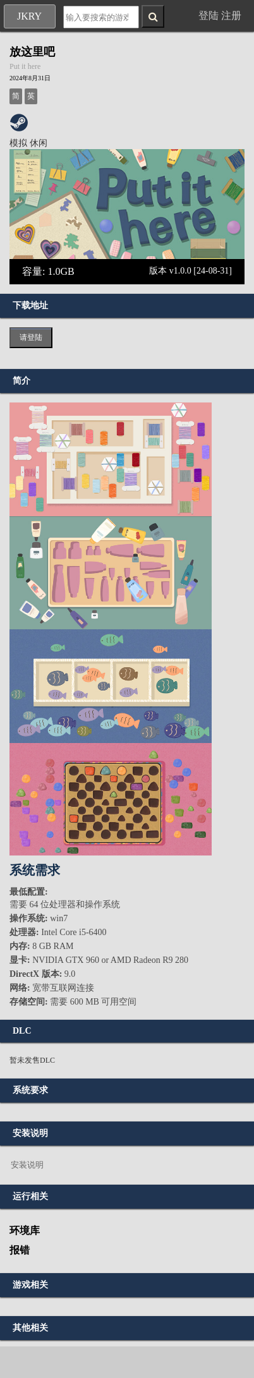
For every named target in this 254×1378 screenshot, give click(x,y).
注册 (231, 15)
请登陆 (31, 337)
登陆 (208, 15)
